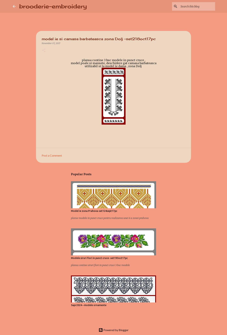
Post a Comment (52, 155)
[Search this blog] (196, 6)
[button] (44, 50)
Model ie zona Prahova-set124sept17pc (94, 211)
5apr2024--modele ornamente (88, 305)
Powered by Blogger (114, 330)
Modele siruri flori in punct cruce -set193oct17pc (99, 258)
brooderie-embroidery (53, 6)
